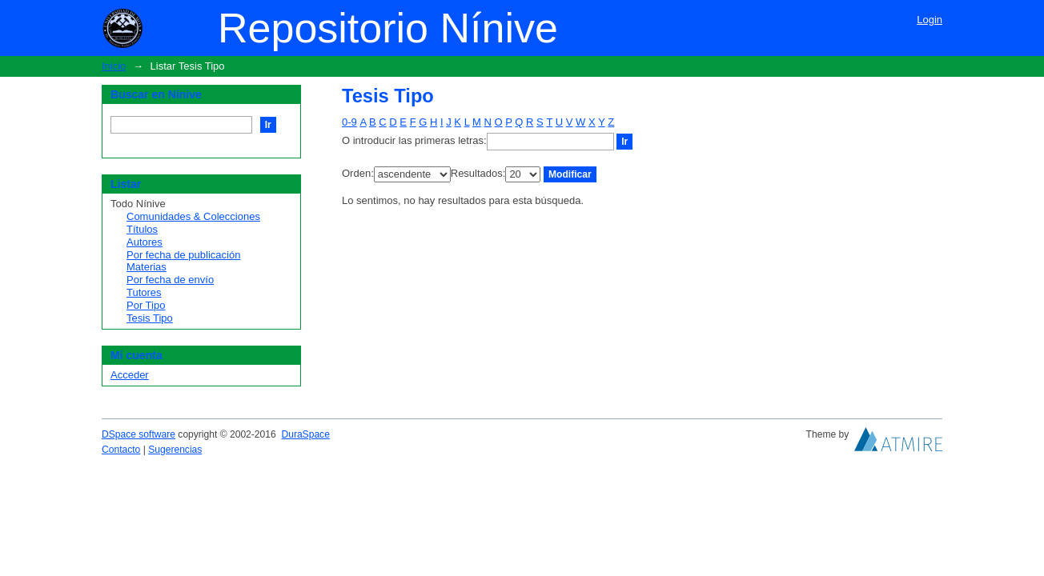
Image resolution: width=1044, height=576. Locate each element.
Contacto (121, 449)
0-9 (349, 122)
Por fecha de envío (170, 280)
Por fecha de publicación (183, 255)
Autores (144, 242)
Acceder (129, 375)
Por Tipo (145, 305)
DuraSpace (305, 434)
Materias (146, 267)
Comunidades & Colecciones (193, 216)
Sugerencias (175, 449)
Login (929, 20)
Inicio (114, 66)
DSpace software (138, 434)
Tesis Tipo (149, 318)
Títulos (142, 229)
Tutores (144, 292)
